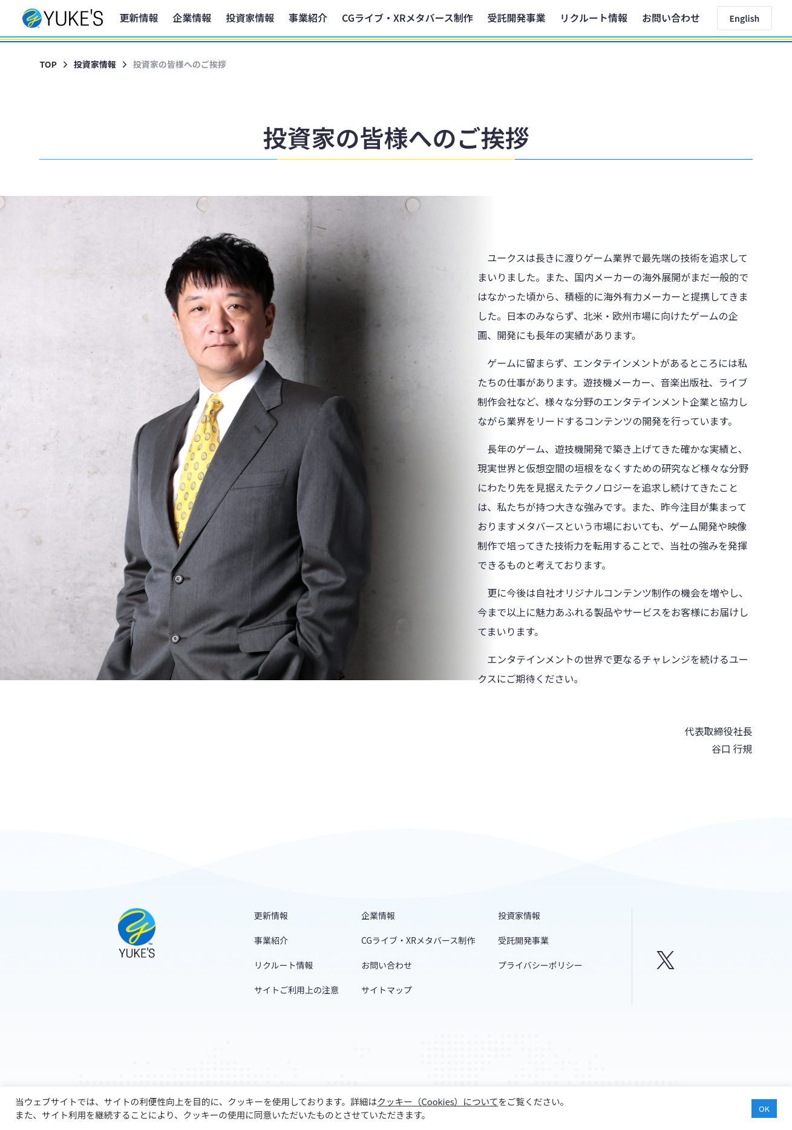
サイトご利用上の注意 (296, 990)
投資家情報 (250, 17)
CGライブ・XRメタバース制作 (407, 17)
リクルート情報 (593, 17)
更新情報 (138, 17)
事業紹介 (308, 17)
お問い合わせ (671, 17)
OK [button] (764, 1108)
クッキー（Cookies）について (437, 1101)
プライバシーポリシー (540, 965)
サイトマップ (386, 990)
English (745, 18)
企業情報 (191, 17)
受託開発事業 (517, 17)
